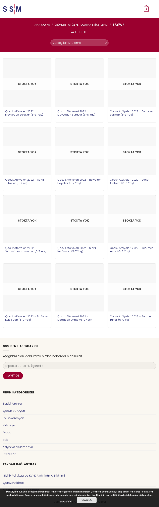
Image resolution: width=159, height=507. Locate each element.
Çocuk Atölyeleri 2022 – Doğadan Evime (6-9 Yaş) (74, 318)
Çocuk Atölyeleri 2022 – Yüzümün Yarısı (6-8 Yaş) (131, 249)
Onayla (86, 500)
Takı (5, 440)
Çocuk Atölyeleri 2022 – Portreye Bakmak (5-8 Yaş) (131, 113)
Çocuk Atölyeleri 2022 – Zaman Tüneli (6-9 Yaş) (130, 318)
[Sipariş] (79, 42)
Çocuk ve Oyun (14, 411)
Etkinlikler (9, 454)
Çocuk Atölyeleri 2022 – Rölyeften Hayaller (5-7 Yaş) (79, 181)
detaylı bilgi (66, 501)
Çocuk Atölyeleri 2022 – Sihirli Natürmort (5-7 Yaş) (76, 249)
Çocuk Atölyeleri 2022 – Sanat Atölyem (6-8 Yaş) (129, 181)
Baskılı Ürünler (12, 404)
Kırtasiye (9, 425)
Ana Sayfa (42, 25)
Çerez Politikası (13, 483)
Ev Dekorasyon (13, 418)
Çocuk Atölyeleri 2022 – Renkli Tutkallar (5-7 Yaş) (24, 181)
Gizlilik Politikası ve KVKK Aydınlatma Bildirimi (34, 476)
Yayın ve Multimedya (18, 447)
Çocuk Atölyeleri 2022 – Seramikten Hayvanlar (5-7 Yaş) (25, 249)
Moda (7, 432)
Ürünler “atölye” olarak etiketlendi (81, 25)
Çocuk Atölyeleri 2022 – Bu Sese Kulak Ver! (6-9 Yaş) (26, 318)
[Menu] (154, 9)
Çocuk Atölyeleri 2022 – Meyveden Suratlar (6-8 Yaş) (24, 113)
